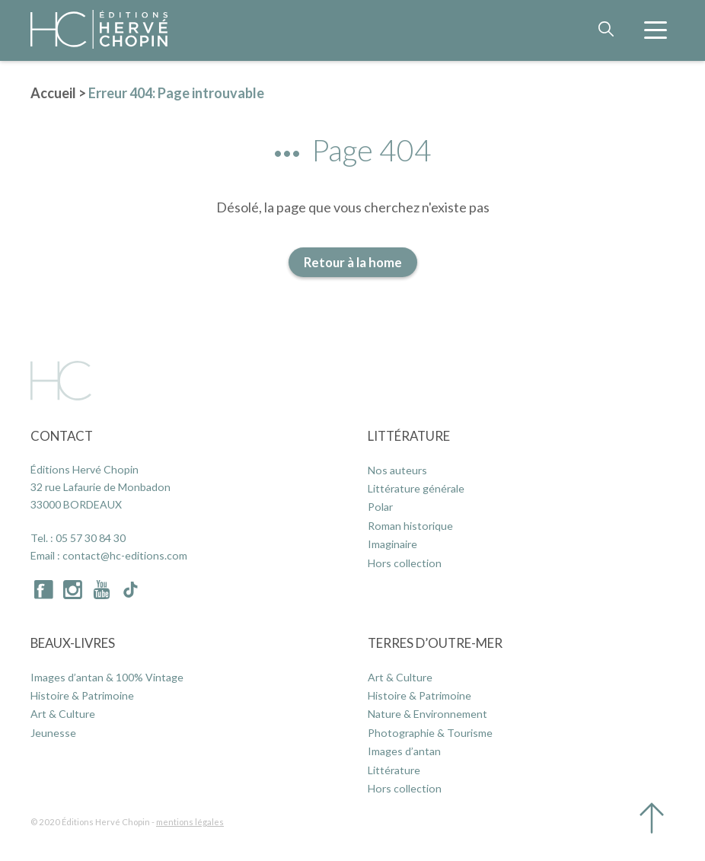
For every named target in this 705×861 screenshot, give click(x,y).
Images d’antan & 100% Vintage (106, 677)
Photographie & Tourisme (430, 732)
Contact (61, 436)
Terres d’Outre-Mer (435, 643)
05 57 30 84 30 (91, 537)
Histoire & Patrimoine (82, 695)
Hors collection (405, 562)
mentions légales (190, 822)
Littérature (409, 436)
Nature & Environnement (427, 713)
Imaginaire (392, 543)
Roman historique (410, 525)
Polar (380, 506)
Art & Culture (62, 713)
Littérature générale (416, 488)
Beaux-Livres (72, 643)
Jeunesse (53, 732)
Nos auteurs (397, 470)
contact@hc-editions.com (124, 555)
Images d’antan (404, 751)
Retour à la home (353, 262)
